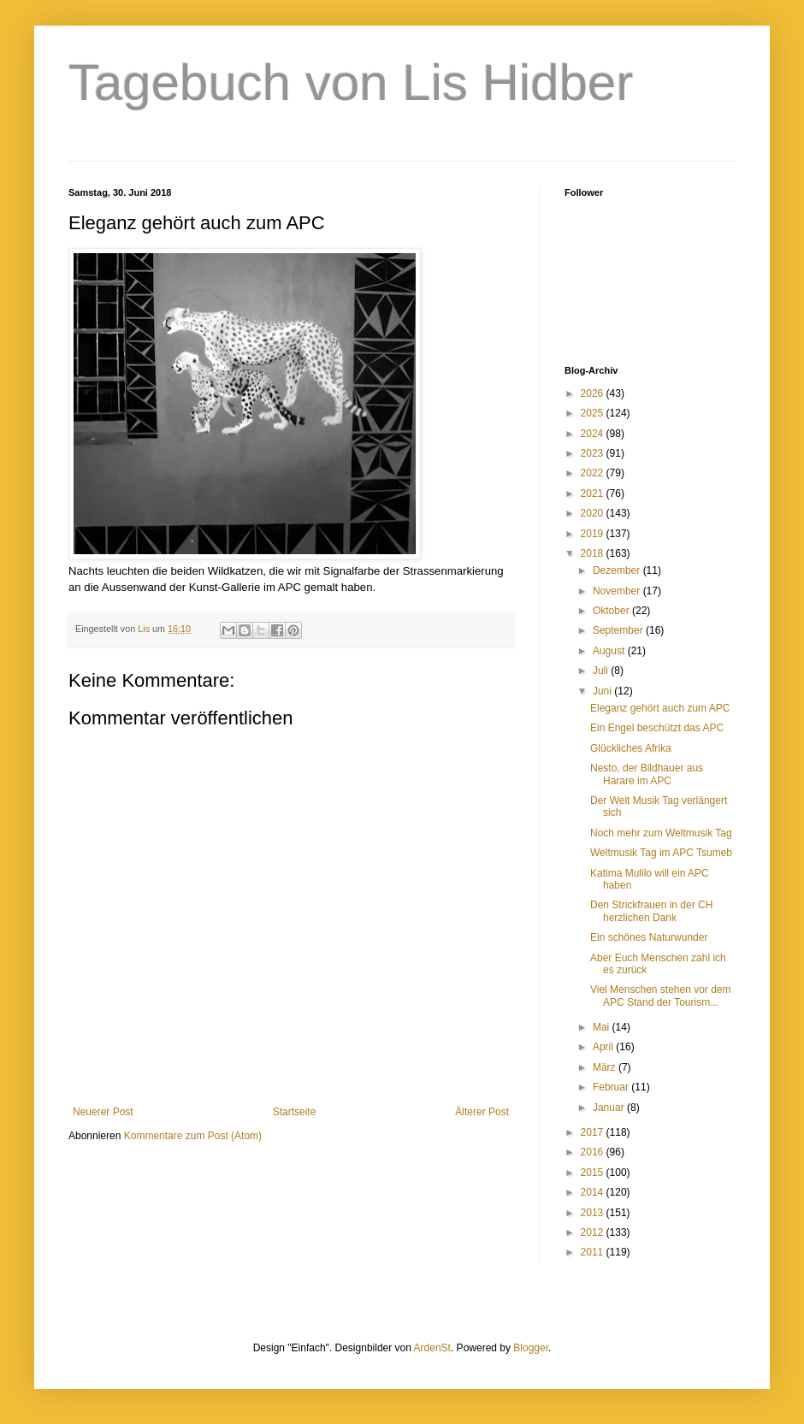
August (610, 651)
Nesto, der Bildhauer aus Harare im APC (646, 774)
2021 (593, 493)
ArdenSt (432, 1348)
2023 (593, 453)
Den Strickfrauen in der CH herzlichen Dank (651, 911)
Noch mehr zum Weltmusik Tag (661, 833)
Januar (610, 1108)
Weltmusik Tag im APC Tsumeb (661, 853)
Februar (612, 1087)
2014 (593, 1192)
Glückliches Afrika (630, 748)
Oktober (612, 611)
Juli (602, 671)
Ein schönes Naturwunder (648, 937)
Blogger (530, 1348)
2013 (593, 1213)
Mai (602, 1027)
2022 (593, 473)
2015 (593, 1173)
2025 (593, 413)
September (619, 630)
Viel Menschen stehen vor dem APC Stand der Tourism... (660, 995)
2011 (593, 1252)
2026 (593, 393)
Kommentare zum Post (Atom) (193, 1136)
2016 (593, 1152)
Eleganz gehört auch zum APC (660, 708)
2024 (593, 434)
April (604, 1047)
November (618, 591)
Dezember (618, 570)
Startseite (294, 1112)
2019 (593, 534)
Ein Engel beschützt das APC (657, 728)
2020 (593, 513)
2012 (593, 1232)
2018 (593, 553)
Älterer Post (482, 1112)
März (605, 1067)
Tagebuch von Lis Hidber (350, 82)
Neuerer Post (103, 1112)
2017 (593, 1132)
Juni (603, 691)
